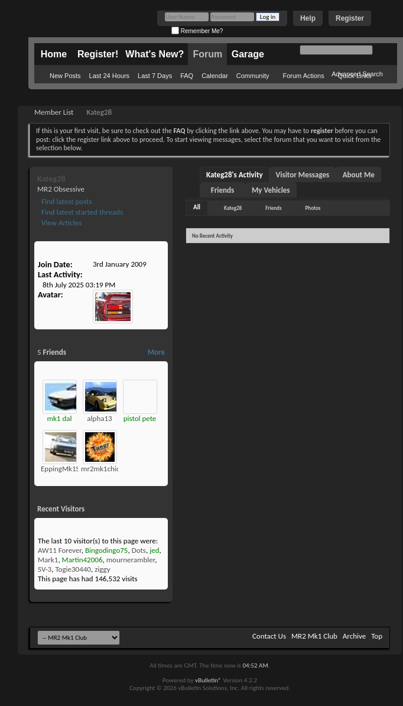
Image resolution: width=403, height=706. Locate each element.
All (196, 207)
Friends (222, 190)
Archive (354, 635)
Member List (53, 112)
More (156, 352)
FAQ (186, 75)
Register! (97, 54)
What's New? (154, 54)
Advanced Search (357, 73)
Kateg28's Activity (234, 174)
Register (350, 18)
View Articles (61, 222)
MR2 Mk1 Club (314, 635)
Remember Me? (197, 31)
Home (54, 54)
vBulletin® (208, 680)
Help (308, 18)
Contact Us (269, 635)
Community (252, 75)
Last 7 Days (155, 75)
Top (376, 635)
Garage (248, 54)
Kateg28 (233, 208)
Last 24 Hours (109, 75)
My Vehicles (271, 190)
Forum (207, 54)
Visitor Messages (303, 174)
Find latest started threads (81, 212)
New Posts (65, 75)
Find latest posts (66, 201)
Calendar (215, 75)
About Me (359, 174)
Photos (313, 208)
